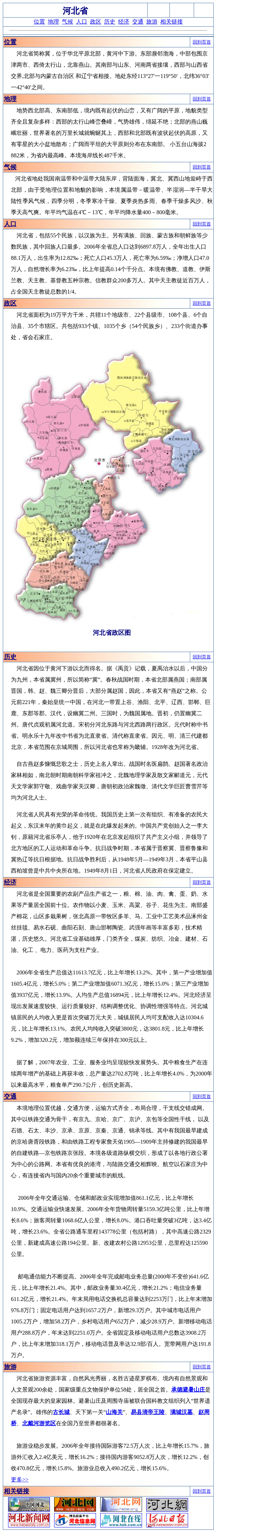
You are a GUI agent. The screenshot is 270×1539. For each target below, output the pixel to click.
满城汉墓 (181, 1412)
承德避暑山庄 (188, 1390)
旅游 (152, 22)
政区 (95, 22)
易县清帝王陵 (148, 1412)
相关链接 (171, 22)
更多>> (19, 1479)
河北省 (75, 10)
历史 (109, 22)
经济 (123, 22)
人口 (81, 22)
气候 (67, 22)
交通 (137, 22)
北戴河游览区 (39, 1423)
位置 (39, 22)
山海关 (114, 1412)
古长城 (61, 1412)
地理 (53, 22)
